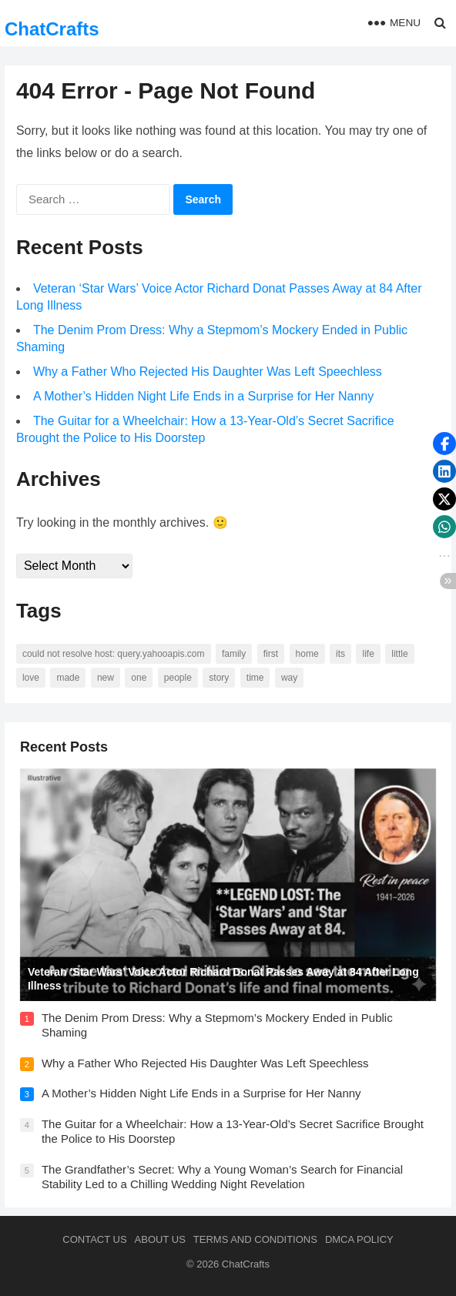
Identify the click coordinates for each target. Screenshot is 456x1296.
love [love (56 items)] (30, 677)
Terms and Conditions (255, 1239)
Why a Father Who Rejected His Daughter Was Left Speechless (207, 371)
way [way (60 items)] (289, 677)
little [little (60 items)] (399, 653)
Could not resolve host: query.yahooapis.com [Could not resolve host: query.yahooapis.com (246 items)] (113, 653)
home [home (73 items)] (307, 653)
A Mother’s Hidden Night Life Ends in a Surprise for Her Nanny (203, 396)
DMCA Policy (359, 1239)
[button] (444, 443)
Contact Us (94, 1239)
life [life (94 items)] (368, 653)
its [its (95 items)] (340, 653)
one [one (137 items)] (138, 677)
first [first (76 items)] (270, 653)
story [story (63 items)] (219, 677)
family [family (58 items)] (234, 653)
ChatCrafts (52, 28)
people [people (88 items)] (178, 677)
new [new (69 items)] (105, 677)
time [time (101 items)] (255, 677)
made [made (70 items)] (67, 677)
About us (160, 1239)
